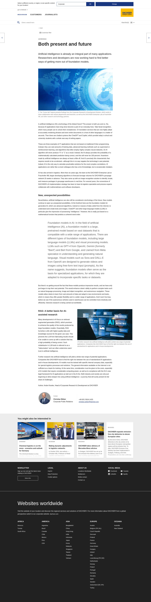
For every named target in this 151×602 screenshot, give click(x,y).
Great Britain (94, 546)
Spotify (124, 474)
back (40, 28)
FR (97, 528)
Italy (91, 555)
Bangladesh (70, 525)
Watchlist (125, 22)
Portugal (92, 570)
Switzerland (93, 585)
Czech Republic (95, 531)
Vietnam (68, 558)
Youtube (124, 471)
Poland (92, 567)
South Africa (21, 531)
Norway (92, 564)
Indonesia (69, 537)
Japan (68, 540)
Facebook (112, 471)
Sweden (92, 582)
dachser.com (54, 514)
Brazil (43, 528)
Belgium (92, 528)
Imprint (50, 471)
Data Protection (53, 474)
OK (90, 4)
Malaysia (69, 546)
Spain (92, 579)
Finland (92, 537)
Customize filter (45, 33)
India (67, 534)
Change (114, 4)
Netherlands (94, 561)
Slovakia (92, 576)
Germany (93, 543)
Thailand (68, 555)
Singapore (69, 549)
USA (43, 543)
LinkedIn (112, 474)
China (68, 528)
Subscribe (28, 478)
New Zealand (118, 528)
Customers (38, 15)
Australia (117, 525)
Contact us (81, 480)
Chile (43, 534)
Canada (44, 531)
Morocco (20, 525)
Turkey (92, 588)
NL (100, 528)
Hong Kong (69, 531)
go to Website (23, 10)
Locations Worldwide (84, 471)
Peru (43, 540)
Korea (68, 543)
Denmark (93, 534)
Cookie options (52, 477)
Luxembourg (94, 558)
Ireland (92, 552)
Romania (93, 573)
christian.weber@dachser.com (90, 402)
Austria (92, 525)
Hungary (92, 549)
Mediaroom (23, 15)
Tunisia (20, 528)
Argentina (45, 525)
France (92, 540)
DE (103, 558)
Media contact (82, 477)
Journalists (53, 15)
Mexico (44, 537)
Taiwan (68, 552)
